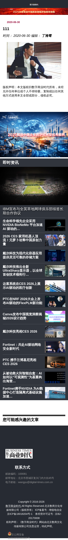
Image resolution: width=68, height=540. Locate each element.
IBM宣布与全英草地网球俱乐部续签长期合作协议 (33, 211)
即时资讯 (11, 162)
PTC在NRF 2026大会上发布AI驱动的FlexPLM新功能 (22, 301)
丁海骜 (46, 36)
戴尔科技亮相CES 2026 (20, 331)
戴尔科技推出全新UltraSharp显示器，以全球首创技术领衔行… (22, 270)
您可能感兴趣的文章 (21, 419)
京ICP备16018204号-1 (19, 513)
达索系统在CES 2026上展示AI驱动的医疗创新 (21, 286)
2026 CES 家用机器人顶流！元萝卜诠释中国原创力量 (22, 240)
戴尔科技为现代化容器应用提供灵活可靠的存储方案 (22, 255)
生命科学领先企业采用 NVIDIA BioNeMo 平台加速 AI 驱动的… (23, 225)
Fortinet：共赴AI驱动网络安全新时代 (22, 347)
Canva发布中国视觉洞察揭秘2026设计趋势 (22, 316)
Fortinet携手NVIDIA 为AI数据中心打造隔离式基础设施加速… (23, 392)
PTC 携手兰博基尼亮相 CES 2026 (19, 362)
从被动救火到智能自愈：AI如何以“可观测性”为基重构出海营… (22, 377)
